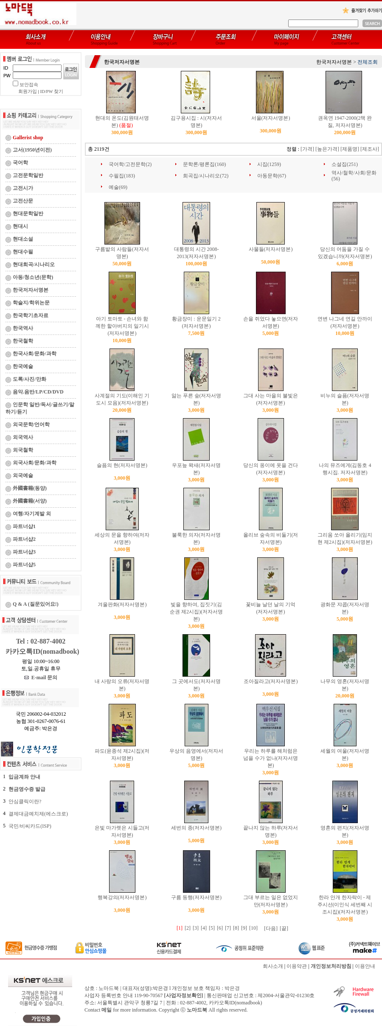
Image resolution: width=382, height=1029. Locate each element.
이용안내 (365, 966)
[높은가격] (327, 149)
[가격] (307, 149)
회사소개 (273, 966)
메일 (106, 1010)
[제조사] (369, 149)
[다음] (271, 928)
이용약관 (296, 966)
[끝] (284, 928)
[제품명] (349, 149)
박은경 (232, 988)
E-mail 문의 (41, 677)
